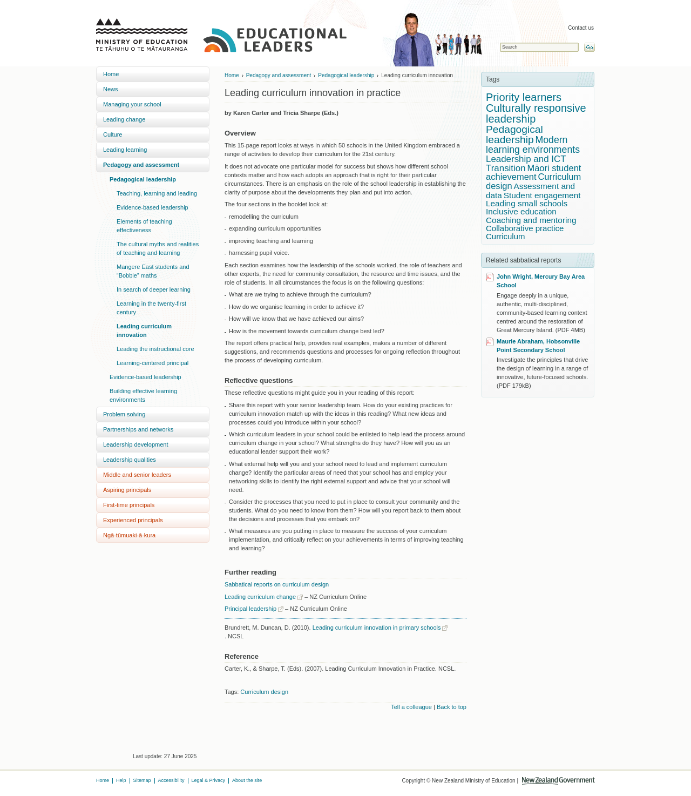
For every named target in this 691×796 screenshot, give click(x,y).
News (110, 89)
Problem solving (124, 414)
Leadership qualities (129, 459)
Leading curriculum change (260, 596)
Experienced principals (133, 520)
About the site (247, 780)
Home (111, 74)
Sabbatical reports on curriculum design (277, 584)
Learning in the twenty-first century (151, 307)
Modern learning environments (533, 144)
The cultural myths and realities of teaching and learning (158, 248)
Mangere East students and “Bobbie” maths (153, 271)
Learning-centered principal (152, 363)
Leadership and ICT (526, 159)
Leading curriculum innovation (144, 330)
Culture (112, 134)
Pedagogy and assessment (141, 164)
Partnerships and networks (138, 429)
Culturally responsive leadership (536, 113)
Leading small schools (526, 203)
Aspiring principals (127, 490)
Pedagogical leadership (143, 179)
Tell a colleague (411, 707)
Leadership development (135, 444)
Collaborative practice (525, 228)
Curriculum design (264, 692)
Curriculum (505, 236)
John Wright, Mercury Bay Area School (541, 280)
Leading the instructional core (155, 349)
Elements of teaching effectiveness (144, 225)
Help (121, 780)
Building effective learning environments (143, 395)
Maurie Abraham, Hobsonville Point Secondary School (538, 345)
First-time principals (128, 505)
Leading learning (125, 149)
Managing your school (132, 104)
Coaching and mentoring (531, 220)
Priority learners (523, 97)
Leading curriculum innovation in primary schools (377, 627)
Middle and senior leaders (137, 474)
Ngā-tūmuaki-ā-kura (129, 535)
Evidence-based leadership (152, 207)
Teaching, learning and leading (157, 193)
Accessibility (171, 780)
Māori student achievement (533, 173)
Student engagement (542, 195)
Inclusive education (521, 211)
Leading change (124, 119)
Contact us (581, 28)
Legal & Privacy (209, 780)
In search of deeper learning (154, 289)
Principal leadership (250, 608)
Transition (506, 168)
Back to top (451, 707)
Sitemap (142, 780)
